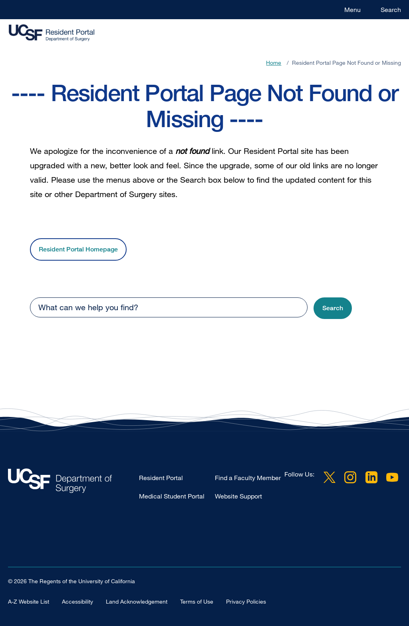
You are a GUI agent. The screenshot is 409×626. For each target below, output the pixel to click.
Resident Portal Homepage (78, 249)
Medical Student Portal (171, 496)
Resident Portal (161, 478)
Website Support (238, 496)
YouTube (392, 477)
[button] (333, 308)
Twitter (329, 477)
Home (273, 62)
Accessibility (77, 601)
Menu (352, 10)
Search (391, 10)
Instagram (350, 477)
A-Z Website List (28, 601)
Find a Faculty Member (248, 478)
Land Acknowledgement (136, 601)
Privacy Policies (246, 601)
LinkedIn (371, 477)
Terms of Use (196, 601)
